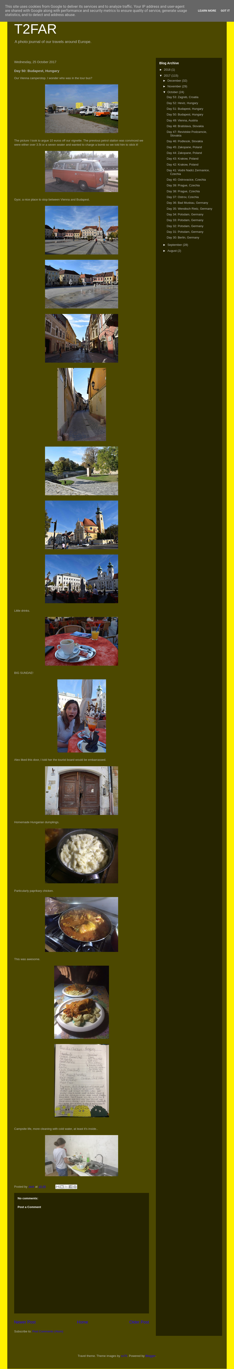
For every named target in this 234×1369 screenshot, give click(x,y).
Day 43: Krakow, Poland (182, 158)
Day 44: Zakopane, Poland (184, 153)
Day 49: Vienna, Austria (182, 120)
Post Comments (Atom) (47, 1331)
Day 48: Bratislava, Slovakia (185, 126)
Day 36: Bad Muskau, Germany (187, 202)
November (175, 86)
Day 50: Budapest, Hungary (185, 114)
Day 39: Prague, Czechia (183, 185)
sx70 (124, 1356)
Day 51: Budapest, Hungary (185, 108)
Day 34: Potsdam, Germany (185, 214)
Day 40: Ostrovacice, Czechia (186, 179)
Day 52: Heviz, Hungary (182, 103)
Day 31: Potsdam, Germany (185, 231)
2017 (167, 75)
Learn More (207, 10)
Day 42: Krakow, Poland (182, 164)
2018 (167, 69)
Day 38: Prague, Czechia (183, 191)
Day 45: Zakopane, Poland (184, 147)
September (175, 244)
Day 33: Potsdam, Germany (185, 220)
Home (82, 1322)
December (175, 80)
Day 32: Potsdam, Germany (185, 226)
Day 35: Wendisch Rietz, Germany (189, 208)
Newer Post (25, 1322)
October (173, 92)
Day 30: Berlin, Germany (183, 237)
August (173, 250)
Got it (225, 10)
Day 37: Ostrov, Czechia (183, 197)
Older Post (139, 1322)
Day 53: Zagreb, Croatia (182, 97)
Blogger (150, 1356)
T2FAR (35, 29)
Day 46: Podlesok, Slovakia (185, 141)
